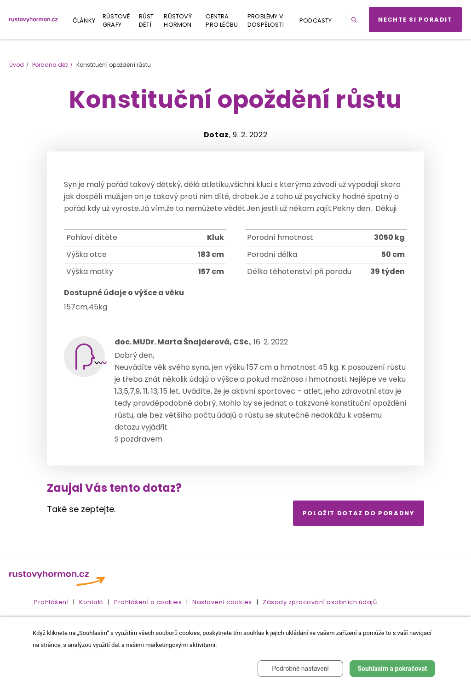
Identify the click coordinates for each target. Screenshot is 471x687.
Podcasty (315, 20)
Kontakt (91, 602)
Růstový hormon (177, 20)
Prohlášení (51, 602)
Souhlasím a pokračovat (392, 668)
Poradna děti (50, 65)
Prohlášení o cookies (148, 602)
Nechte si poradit (415, 19)
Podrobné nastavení (300, 668)
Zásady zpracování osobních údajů (320, 602)
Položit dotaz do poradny (359, 513)
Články (84, 20)
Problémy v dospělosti (265, 20)
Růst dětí (146, 20)
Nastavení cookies (222, 602)
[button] (355, 19)
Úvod (16, 65)
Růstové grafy (116, 20)
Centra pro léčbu (222, 20)
